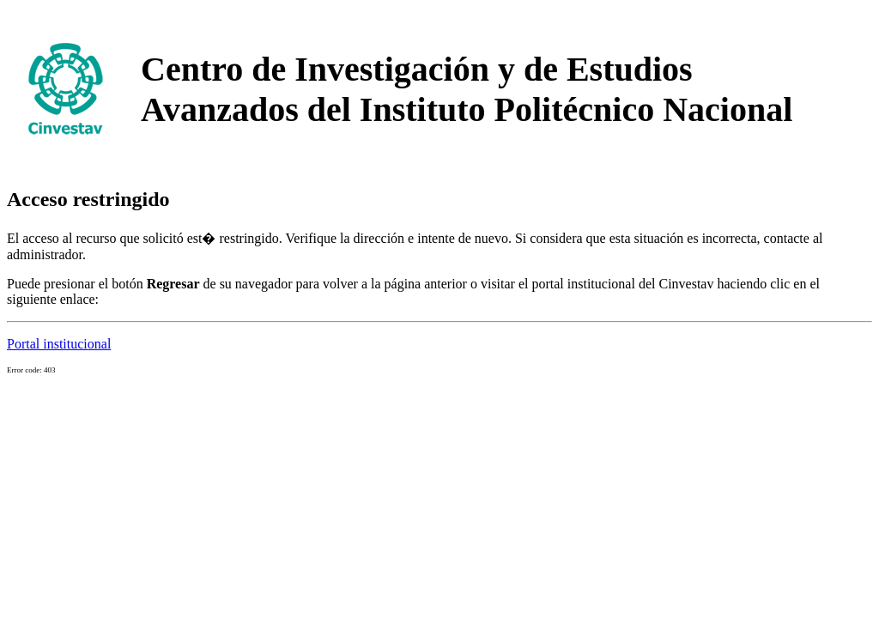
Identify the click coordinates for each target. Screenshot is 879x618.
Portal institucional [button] (59, 343)
